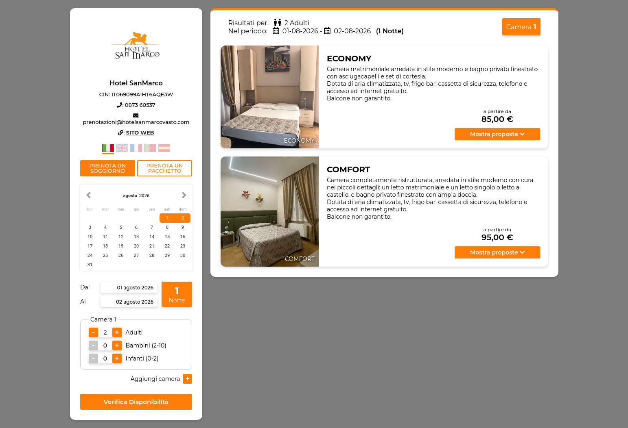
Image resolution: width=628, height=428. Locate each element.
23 (182, 246)
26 (120, 255)
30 (182, 255)
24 (89, 255)
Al (83, 301)
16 (182, 236)
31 (89, 264)
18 (105, 246)
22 (167, 246)
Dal (85, 287)
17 (89, 246)
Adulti (133, 332)
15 (167, 236)
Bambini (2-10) (145, 345)
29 (167, 255)
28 (151, 255)
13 (136, 236)
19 (120, 246)
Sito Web (140, 132)
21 (151, 246)
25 (105, 255)
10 (89, 236)
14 (151, 236)
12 (120, 236)
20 (136, 246)
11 (105, 236)
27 (136, 255)
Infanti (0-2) (141, 358)
